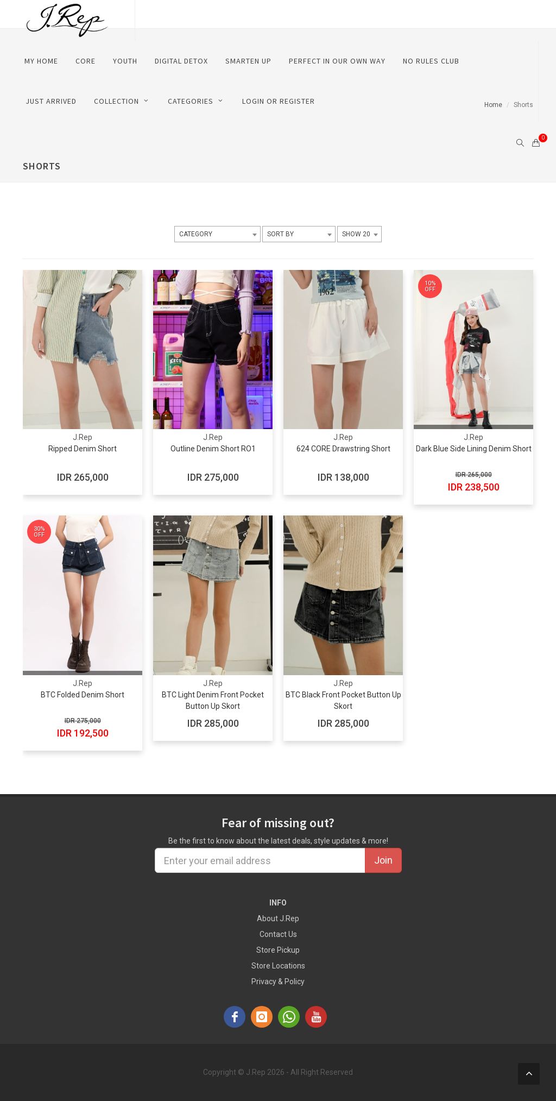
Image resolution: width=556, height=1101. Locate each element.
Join (383, 860)
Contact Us (278, 934)
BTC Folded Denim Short (82, 694)
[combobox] (217, 234)
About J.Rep (278, 918)
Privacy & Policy (278, 981)
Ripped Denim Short (82, 448)
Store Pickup (278, 950)
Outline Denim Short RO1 (213, 448)
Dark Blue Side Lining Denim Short (474, 448)
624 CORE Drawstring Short (343, 448)
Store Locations (278, 965)
